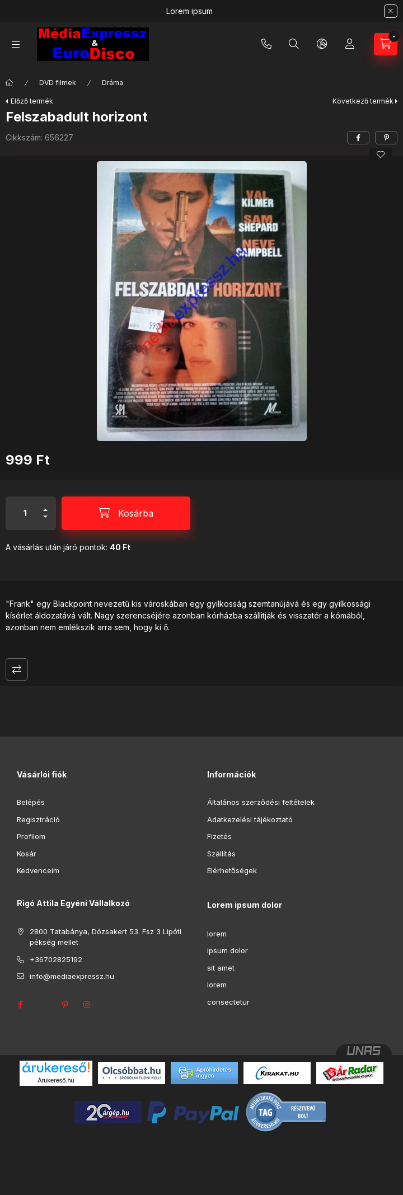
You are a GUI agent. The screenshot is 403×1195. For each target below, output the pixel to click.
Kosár (26, 853)
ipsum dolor (227, 950)
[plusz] (45, 505)
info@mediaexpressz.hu (72, 976)
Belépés (31, 802)
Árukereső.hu (56, 1080)
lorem (217, 933)
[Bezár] (390, 11)
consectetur (228, 1001)
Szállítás (221, 853)
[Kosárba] (126, 513)
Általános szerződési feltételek (261, 802)
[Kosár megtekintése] (385, 44)
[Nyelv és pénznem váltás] (322, 44)
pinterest (65, 1005)
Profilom (31, 836)
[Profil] (350, 44)
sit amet (221, 967)
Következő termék (362, 101)
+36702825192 (266, 44)
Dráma (112, 82)
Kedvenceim (38, 870)
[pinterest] (386, 137)
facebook (20, 1005)
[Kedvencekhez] (380, 154)
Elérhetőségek (232, 870)
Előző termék (32, 101)
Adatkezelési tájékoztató (250, 819)
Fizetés (219, 836)
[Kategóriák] (16, 44)
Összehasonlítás (17, 669)
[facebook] (358, 137)
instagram (87, 1005)
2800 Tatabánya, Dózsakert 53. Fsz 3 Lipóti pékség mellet (105, 937)
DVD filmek (57, 82)
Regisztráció (38, 819)
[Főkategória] (9, 83)
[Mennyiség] (25, 513)
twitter (42, 1005)
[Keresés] (294, 44)
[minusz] (45, 521)
